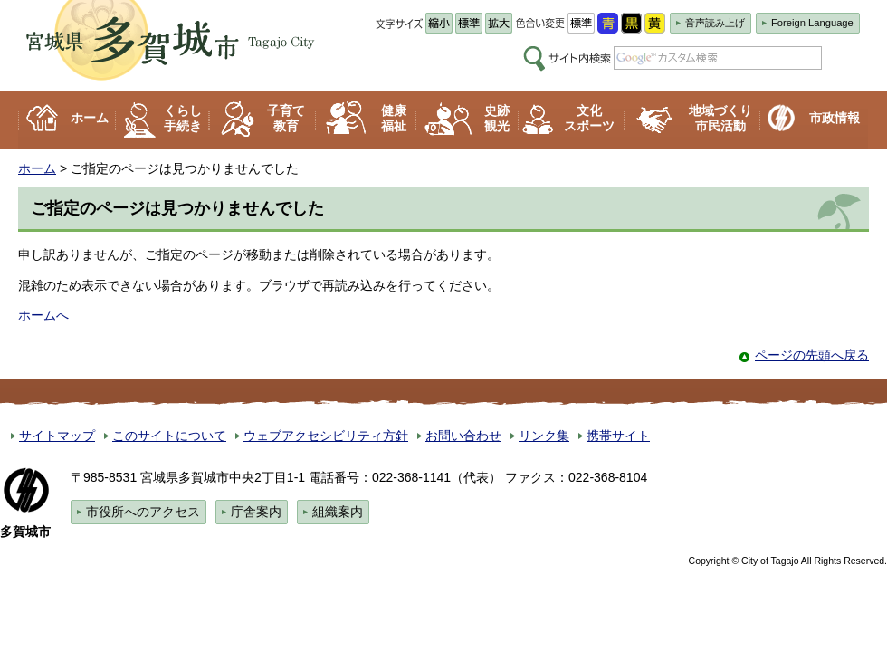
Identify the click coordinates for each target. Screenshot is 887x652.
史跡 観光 (497, 118)
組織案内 (337, 511)
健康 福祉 (393, 118)
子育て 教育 (286, 118)
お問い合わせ (463, 435)
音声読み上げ (715, 22)
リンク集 (544, 435)
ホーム (90, 117)
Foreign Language (812, 22)
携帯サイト (618, 435)
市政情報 (834, 117)
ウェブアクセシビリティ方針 (325, 435)
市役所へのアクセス (143, 511)
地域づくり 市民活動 (720, 118)
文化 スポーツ (589, 118)
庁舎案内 (256, 511)
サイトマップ (57, 435)
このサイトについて (169, 435)
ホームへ (43, 315)
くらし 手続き (183, 118)
